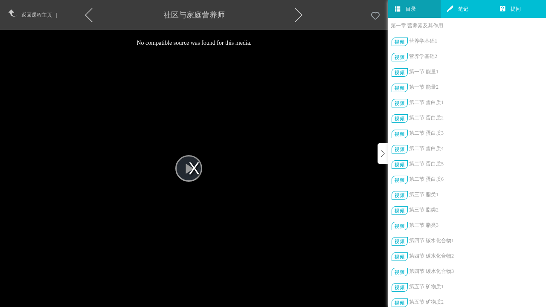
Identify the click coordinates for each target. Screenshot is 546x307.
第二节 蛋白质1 (426, 102)
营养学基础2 (423, 56)
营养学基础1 (423, 41)
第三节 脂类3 (424, 225)
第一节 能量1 (424, 72)
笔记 (457, 9)
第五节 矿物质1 (426, 287)
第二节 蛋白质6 (426, 179)
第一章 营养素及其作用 (417, 26)
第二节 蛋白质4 (426, 148)
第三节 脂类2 (424, 210)
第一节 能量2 (424, 87)
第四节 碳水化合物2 (431, 256)
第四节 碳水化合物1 (431, 240)
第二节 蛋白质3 (426, 133)
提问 (510, 9)
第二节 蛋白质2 (426, 118)
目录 (405, 9)
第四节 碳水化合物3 (431, 271)
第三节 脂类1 (424, 194)
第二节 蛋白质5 (426, 164)
